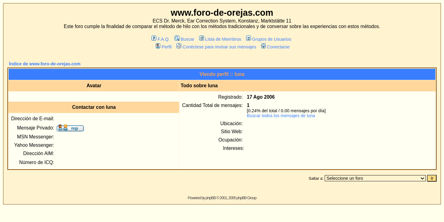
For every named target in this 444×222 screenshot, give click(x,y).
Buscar (184, 39)
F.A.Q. (160, 39)
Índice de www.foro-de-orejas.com (44, 63)
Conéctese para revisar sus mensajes (216, 46)
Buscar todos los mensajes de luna (281, 115)
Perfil (164, 46)
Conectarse (275, 46)
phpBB (211, 197)
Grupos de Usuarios (268, 39)
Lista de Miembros (220, 39)
